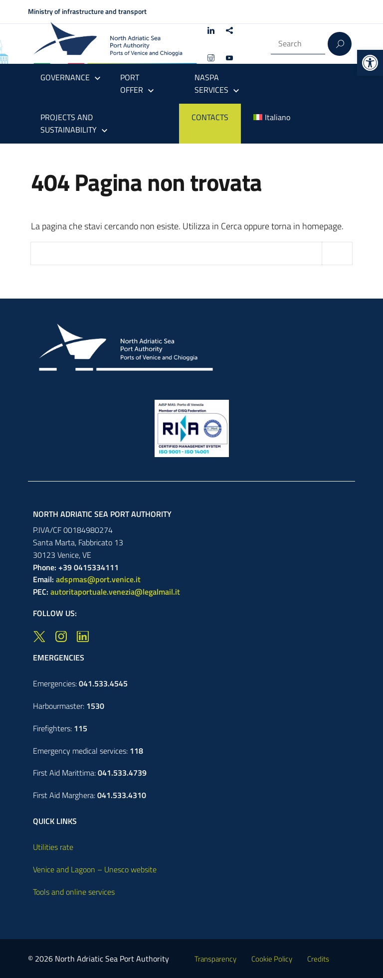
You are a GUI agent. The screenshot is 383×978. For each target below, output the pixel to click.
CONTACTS (210, 117)
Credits (318, 959)
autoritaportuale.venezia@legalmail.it (115, 592)
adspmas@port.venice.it (98, 579)
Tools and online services (74, 892)
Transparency (215, 959)
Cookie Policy (271, 959)
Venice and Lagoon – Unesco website (95, 869)
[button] (370, 63)
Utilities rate (53, 847)
